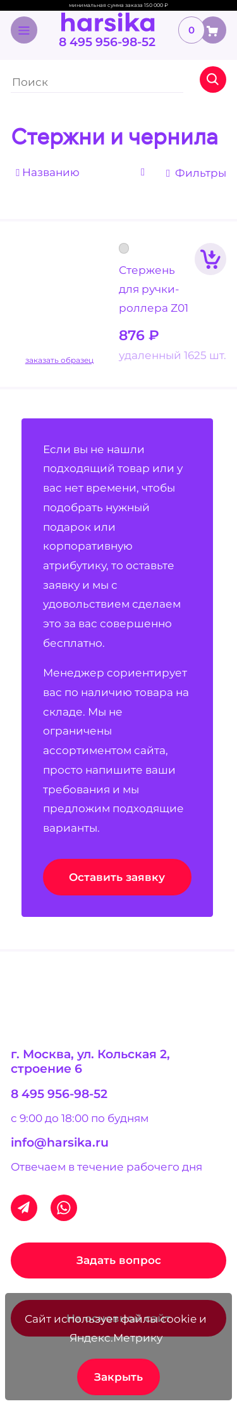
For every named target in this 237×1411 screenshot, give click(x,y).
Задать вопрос (118, 1260)
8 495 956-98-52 (107, 42)
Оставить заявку (117, 877)
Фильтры (196, 173)
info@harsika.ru (60, 1142)
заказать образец (59, 360)
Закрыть (118, 1377)
